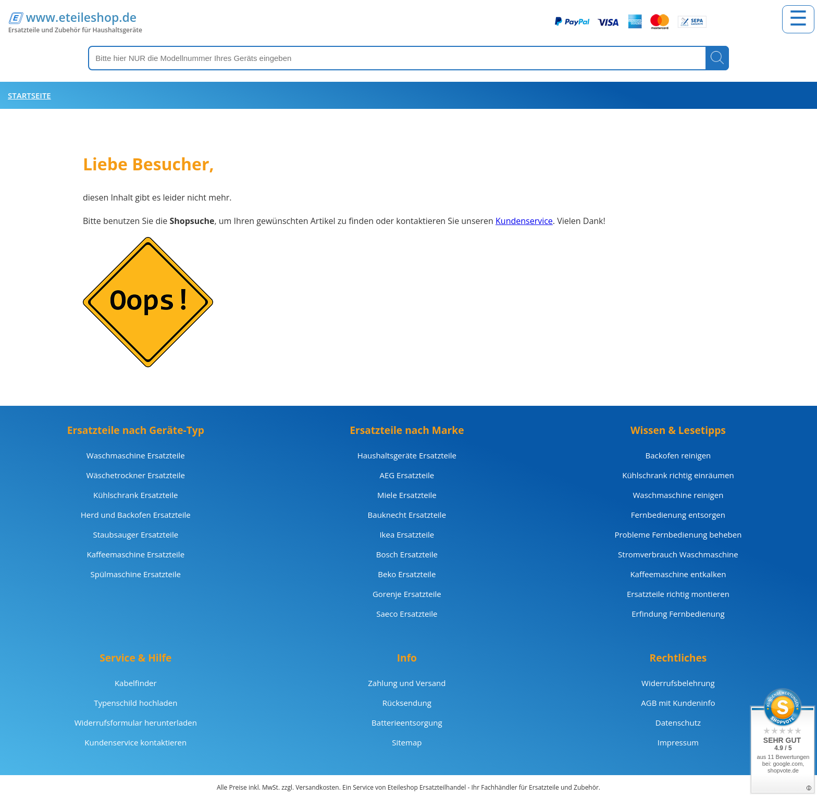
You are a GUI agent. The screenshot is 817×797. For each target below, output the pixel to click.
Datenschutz (678, 722)
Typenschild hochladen (135, 703)
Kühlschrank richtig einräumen (678, 475)
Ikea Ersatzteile (406, 534)
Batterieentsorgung (407, 722)
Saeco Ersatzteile (406, 613)
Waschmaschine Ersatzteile (135, 455)
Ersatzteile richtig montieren (678, 594)
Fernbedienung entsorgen (678, 514)
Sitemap (407, 742)
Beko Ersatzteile (407, 574)
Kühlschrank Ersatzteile (135, 495)
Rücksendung (406, 703)
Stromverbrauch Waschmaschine (678, 554)
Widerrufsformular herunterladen (136, 722)
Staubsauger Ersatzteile (135, 534)
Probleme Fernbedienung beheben (677, 534)
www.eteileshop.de (81, 17)
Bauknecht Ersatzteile (407, 514)
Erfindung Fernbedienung (678, 613)
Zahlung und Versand (406, 683)
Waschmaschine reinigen (678, 495)
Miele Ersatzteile (407, 495)
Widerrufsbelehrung (678, 683)
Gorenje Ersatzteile (407, 594)
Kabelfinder (136, 683)
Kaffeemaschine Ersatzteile (135, 554)
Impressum (678, 742)
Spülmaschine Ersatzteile (136, 574)
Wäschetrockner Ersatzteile (135, 475)
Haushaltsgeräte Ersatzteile (406, 455)
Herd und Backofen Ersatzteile (136, 514)
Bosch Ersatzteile (407, 554)
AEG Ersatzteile (406, 475)
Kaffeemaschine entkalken (678, 574)
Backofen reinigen (678, 455)
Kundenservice (524, 221)
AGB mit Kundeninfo (678, 703)
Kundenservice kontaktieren (135, 742)
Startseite (29, 95)
